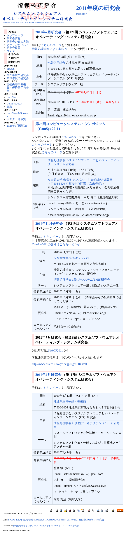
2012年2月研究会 (48, 32)
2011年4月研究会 (48, 375)
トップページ (15, 35)
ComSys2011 (40, 519)
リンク (11, 50)
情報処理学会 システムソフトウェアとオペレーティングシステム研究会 (46, 526)
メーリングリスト (18, 44)
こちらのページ (51, 45)
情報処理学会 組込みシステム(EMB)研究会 (82, 279)
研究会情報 (13, 38)
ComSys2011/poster (56, 519)
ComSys (11, 97)
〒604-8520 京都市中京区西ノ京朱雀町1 (76, 183)
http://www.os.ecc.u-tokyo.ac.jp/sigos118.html (59, 364)
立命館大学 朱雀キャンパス (72, 258)
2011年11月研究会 (49, 224)
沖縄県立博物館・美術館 (70, 401)
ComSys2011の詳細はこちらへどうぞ (56, 244)
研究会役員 (13, 47)
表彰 (9, 106)
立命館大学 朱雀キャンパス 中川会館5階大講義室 (80, 179)
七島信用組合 (56, 62)
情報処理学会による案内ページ (52, 48)
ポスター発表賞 (16, 119)
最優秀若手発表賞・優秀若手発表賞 (18, 87)
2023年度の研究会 (18, 75)
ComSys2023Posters (18, 114)
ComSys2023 (14, 103)
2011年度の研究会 (98, 8)
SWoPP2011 (55, 350)
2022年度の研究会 (18, 78)
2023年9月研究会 (17, 125)
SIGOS (11, 68)
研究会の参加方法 (18, 41)
